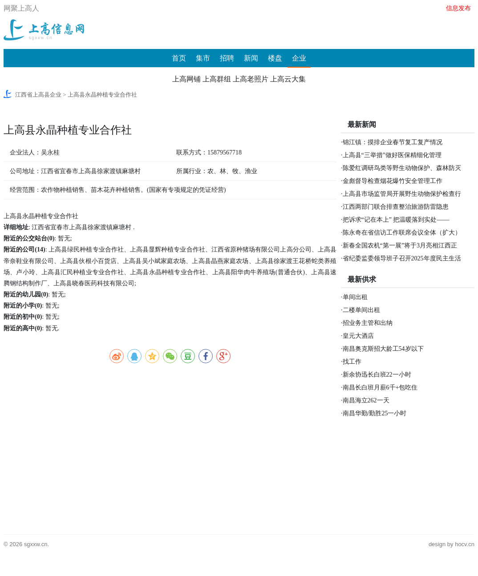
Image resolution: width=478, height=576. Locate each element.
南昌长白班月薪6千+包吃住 (380, 387)
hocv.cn (464, 544)
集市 (203, 58)
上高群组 (217, 79)
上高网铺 (186, 79)
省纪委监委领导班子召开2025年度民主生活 (402, 258)
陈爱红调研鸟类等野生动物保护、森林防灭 (402, 168)
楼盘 (275, 58)
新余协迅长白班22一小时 (377, 374)
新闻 (251, 58)
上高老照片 (250, 79)
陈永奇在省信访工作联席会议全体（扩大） (402, 232)
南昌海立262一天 (366, 400)
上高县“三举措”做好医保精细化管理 (392, 155)
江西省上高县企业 (38, 94)
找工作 (352, 361)
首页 (179, 58)
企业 (299, 58)
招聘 (227, 58)
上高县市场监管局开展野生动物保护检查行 (402, 194)
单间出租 (355, 297)
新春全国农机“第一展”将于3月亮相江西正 (400, 245)
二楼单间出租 (361, 310)
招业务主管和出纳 (368, 323)
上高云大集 (288, 79)
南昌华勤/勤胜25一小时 (375, 413)
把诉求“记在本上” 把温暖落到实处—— (396, 219)
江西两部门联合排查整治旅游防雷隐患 (396, 206)
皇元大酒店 (358, 336)
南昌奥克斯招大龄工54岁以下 (383, 348)
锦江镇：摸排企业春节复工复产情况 (392, 142)
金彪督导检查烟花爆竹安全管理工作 (392, 181)
